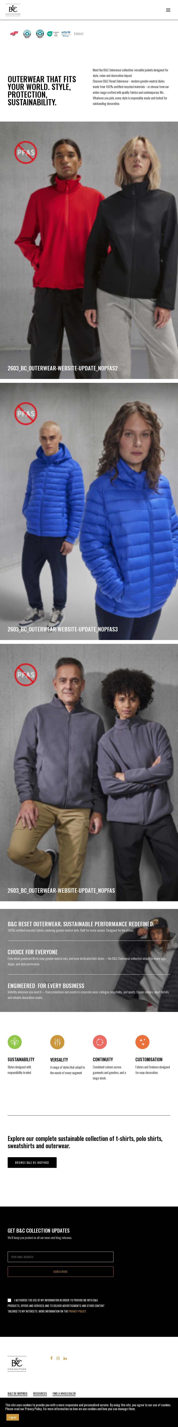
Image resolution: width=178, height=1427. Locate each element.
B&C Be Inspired (17, 1393)
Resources (40, 1393)
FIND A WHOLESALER (64, 1393)
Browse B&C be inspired (32, 1162)
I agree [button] (12, 1417)
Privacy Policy (77, 1311)
